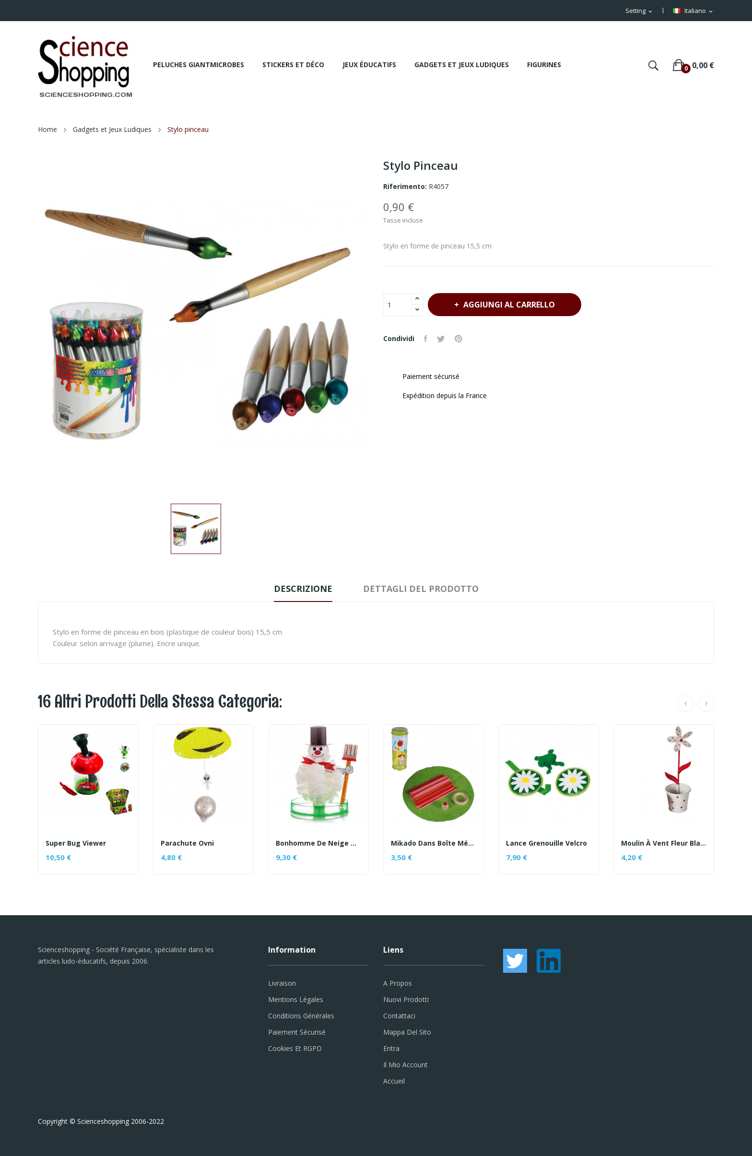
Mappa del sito (407, 1032)
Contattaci (399, 1015)
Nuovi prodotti (406, 999)
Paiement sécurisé (297, 1032)
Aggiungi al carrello (508, 304)
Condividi (425, 338)
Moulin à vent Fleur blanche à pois (663, 843)
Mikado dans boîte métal (433, 843)
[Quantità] (397, 304)
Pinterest (458, 338)
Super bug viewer (76, 843)
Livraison (282, 983)
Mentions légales (295, 999)
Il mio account (405, 1064)
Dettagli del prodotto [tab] (421, 588)
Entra (391, 1048)
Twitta (441, 338)
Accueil (394, 1080)
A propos (397, 983)
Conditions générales (301, 1015)
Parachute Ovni (187, 843)
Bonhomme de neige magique (318, 843)
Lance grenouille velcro (546, 843)
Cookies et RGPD (295, 1048)
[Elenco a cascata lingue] (693, 11)
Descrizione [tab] (303, 588)
